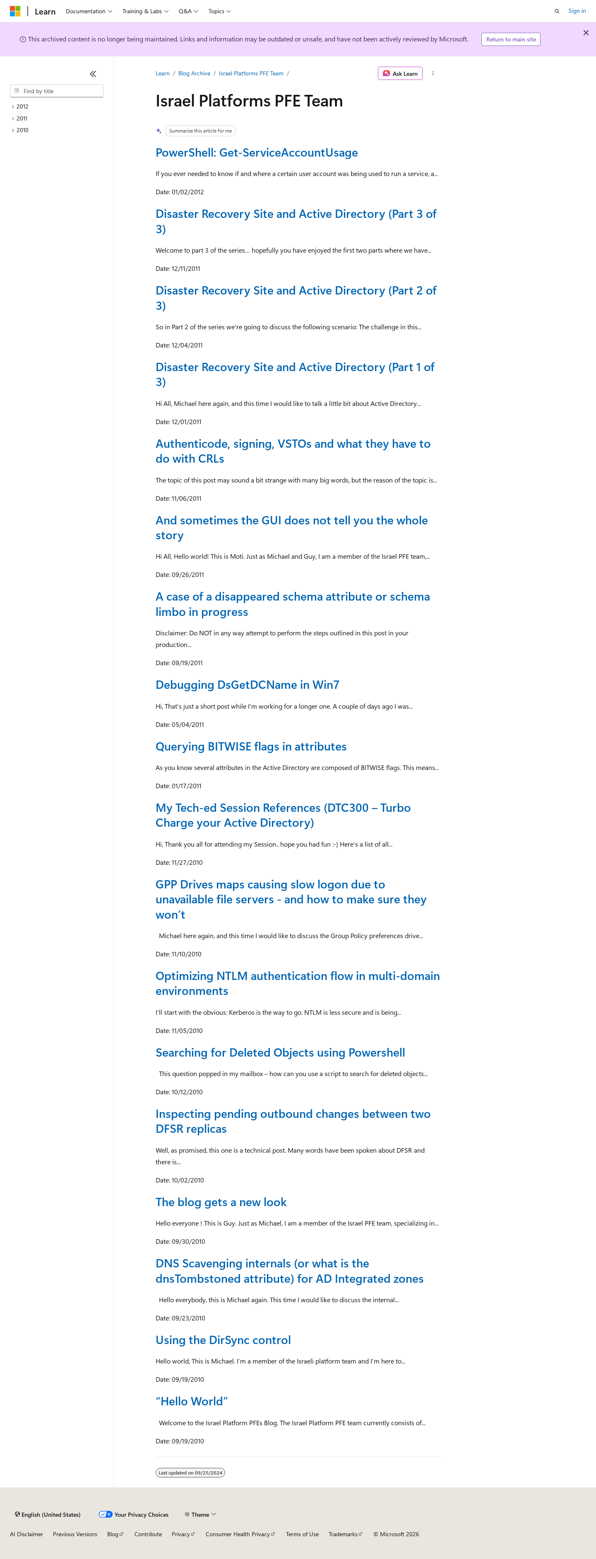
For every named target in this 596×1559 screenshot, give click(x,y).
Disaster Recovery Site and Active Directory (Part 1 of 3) (295, 374)
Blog (112, 1534)
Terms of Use (302, 1534)
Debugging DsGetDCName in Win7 (247, 684)
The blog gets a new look (221, 1201)
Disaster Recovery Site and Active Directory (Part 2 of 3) (296, 297)
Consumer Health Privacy (238, 1534)
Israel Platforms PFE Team (251, 73)
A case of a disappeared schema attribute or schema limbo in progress (293, 603)
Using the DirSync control (223, 1339)
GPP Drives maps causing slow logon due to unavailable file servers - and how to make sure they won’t (291, 899)
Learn (163, 73)
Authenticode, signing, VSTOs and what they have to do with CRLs (293, 450)
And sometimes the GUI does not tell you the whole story (292, 527)
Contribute (148, 1534)
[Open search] (557, 11)
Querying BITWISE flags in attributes (251, 745)
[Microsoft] (15, 11)
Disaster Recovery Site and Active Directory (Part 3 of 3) (296, 220)
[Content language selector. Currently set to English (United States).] (48, 1514)
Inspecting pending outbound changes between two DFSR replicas (293, 1120)
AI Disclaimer (26, 1534)
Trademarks (343, 1534)
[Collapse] (93, 73)
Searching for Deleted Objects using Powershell (280, 1051)
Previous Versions (75, 1534)
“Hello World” (192, 1400)
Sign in (577, 10)
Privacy (181, 1534)
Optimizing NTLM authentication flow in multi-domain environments (298, 983)
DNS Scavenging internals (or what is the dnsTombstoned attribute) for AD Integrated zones (290, 1270)
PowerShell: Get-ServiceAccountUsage (257, 151)
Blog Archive (194, 73)
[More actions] (433, 73)
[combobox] (56, 91)
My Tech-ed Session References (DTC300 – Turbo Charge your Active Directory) (283, 814)
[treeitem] (56, 107)
